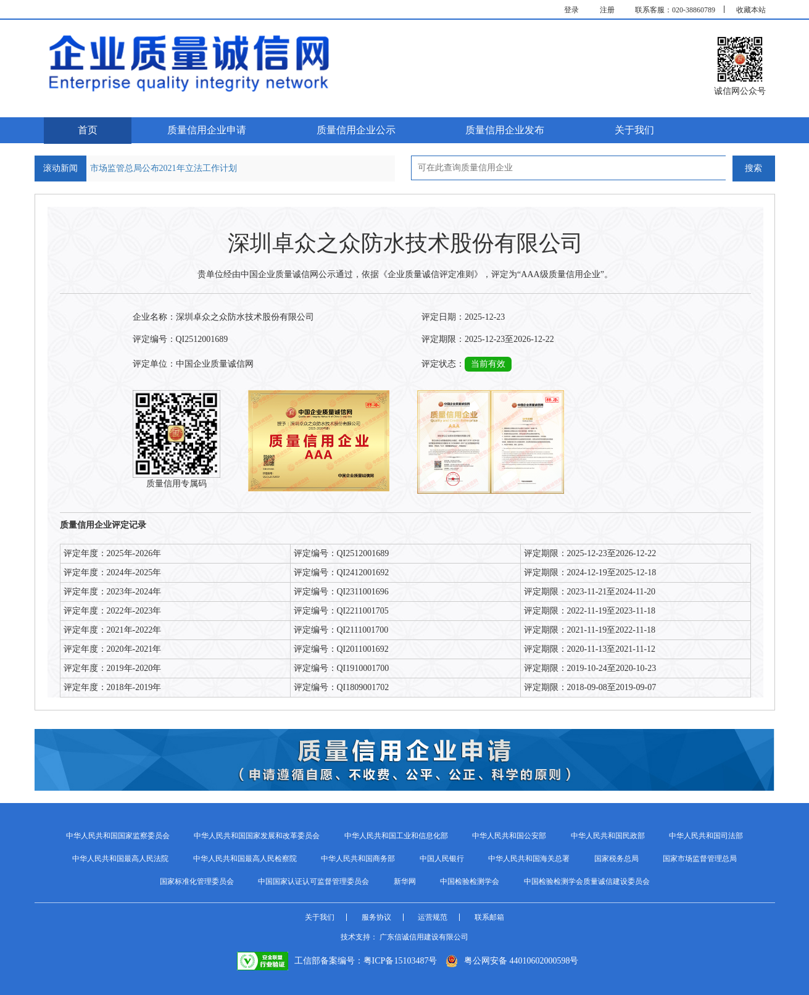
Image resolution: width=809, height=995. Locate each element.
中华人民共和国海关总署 (529, 858)
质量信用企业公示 (356, 130)
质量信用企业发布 (504, 130)
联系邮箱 (489, 917)
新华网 (405, 881)
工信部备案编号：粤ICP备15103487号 (337, 960)
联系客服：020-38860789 (675, 10)
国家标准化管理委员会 (197, 881)
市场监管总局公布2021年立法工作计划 (163, 168)
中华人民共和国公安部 (509, 835)
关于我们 (634, 130)
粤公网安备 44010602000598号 (512, 960)
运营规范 (432, 917)
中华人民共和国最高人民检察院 (245, 858)
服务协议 (376, 917)
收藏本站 (751, 10)
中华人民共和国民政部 (608, 835)
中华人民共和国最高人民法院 (120, 858)
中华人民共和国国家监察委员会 (118, 835)
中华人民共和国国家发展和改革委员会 (257, 835)
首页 (87, 130)
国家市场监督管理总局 (700, 858)
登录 (571, 10)
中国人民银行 (442, 858)
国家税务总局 (616, 858)
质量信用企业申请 (206, 130)
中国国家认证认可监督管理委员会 (313, 881)
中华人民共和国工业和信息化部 (396, 835)
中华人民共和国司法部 (706, 835)
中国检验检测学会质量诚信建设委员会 (587, 881)
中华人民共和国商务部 (358, 858)
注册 (607, 10)
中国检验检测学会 (469, 881)
